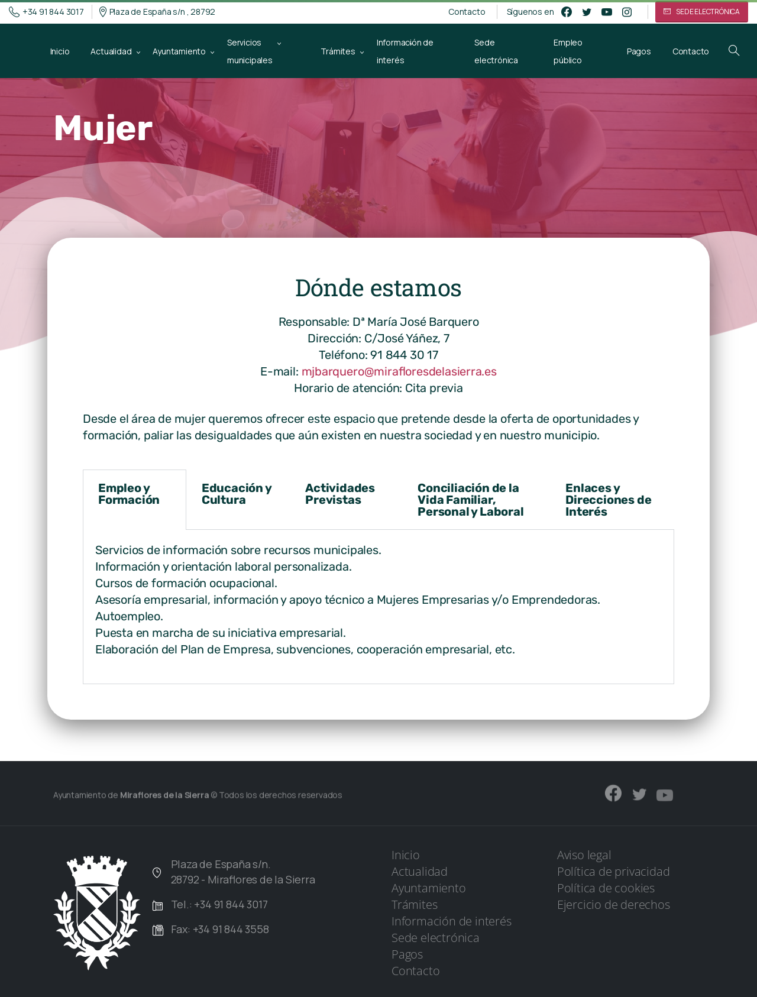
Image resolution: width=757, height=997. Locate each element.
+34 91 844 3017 (46, 12)
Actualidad (420, 871)
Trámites (414, 904)
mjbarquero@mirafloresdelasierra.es (399, 371)
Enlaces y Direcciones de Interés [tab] (608, 500)
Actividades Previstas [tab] (340, 494)
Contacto (466, 12)
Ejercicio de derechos (613, 904)
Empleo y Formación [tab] (129, 494)
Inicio (406, 855)
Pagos (407, 954)
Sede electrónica (436, 938)
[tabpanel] (378, 607)
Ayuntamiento (429, 888)
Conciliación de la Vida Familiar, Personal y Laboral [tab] (470, 500)
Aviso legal (584, 855)
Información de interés (452, 921)
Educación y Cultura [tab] (237, 494)
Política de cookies (606, 888)
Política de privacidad (613, 871)
